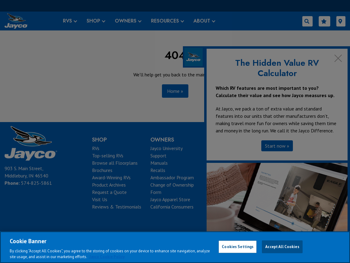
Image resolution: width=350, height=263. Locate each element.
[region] (175, 247)
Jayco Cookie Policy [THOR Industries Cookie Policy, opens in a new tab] (107, 256)
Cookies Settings (237, 246)
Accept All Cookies (282, 246)
